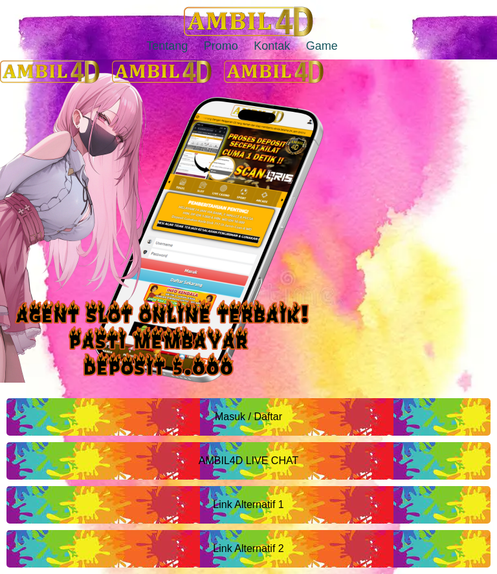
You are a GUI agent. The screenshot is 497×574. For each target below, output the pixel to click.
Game (322, 45)
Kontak (272, 45)
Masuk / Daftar (248, 416)
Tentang (167, 45)
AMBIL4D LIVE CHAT (248, 460)
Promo (221, 45)
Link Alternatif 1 (248, 504)
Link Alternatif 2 (248, 548)
